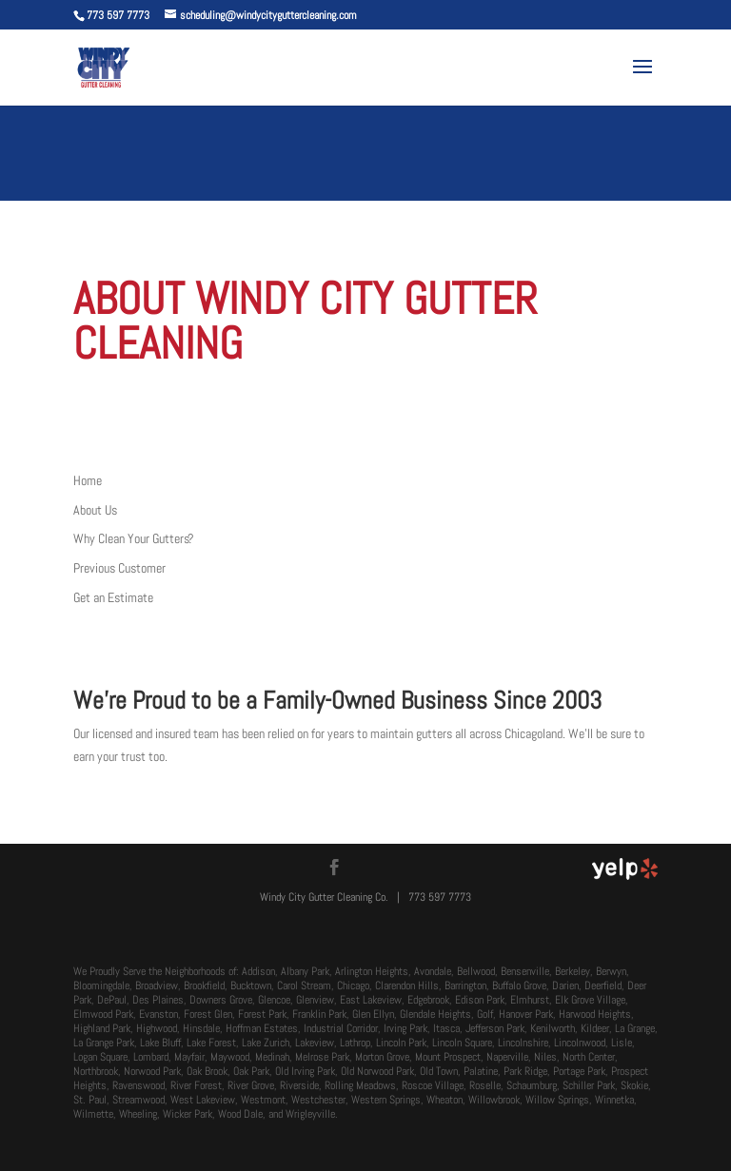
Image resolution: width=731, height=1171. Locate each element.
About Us (95, 509)
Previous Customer (119, 567)
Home (87, 480)
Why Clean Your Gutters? (133, 538)
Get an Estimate (113, 597)
